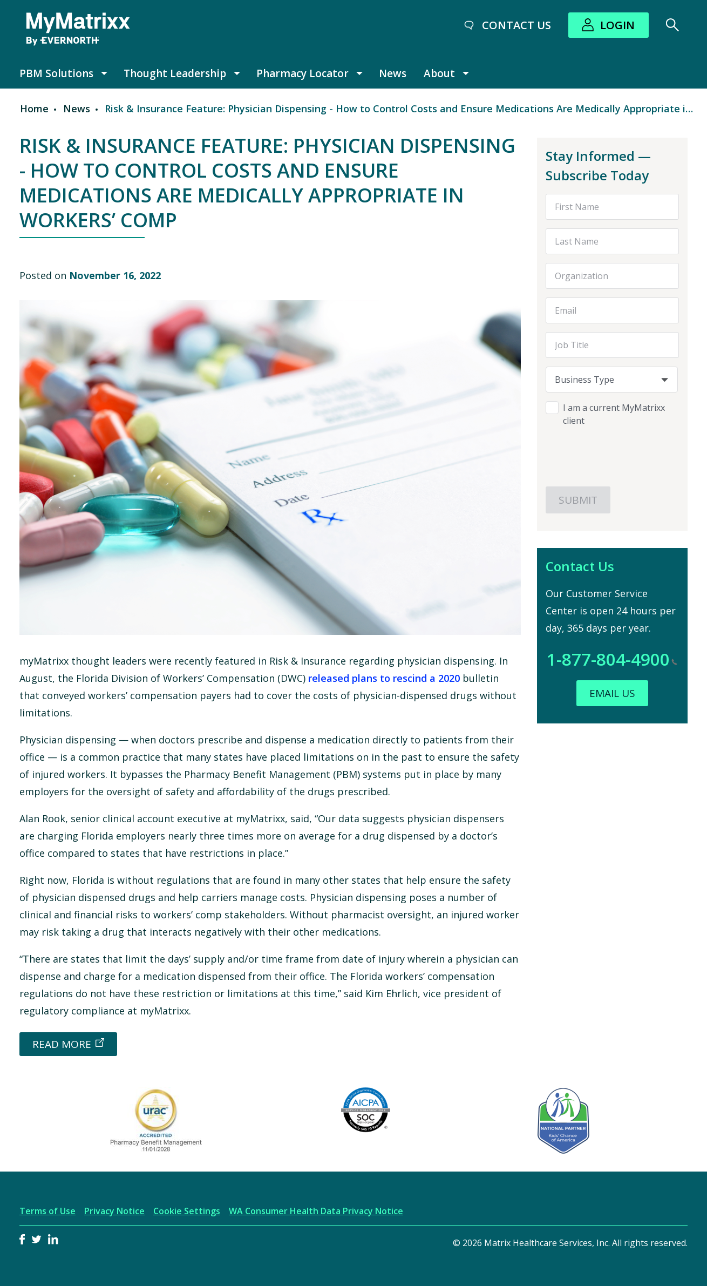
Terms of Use (47, 1211)
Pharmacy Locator (302, 73)
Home (34, 108)
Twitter (36, 1239)
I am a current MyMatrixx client (614, 414)
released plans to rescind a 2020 (385, 678)
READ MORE (61, 1044)
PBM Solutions (56, 73)
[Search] (672, 24)
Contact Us (516, 25)
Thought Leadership (175, 73)
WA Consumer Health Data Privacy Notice (316, 1211)
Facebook (22, 1239)
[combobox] (612, 379)
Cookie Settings (186, 1211)
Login (617, 25)
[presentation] (612, 453)
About (439, 73)
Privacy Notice (114, 1211)
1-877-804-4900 (612, 659)
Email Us (612, 693)
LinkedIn (53, 1239)
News (392, 73)
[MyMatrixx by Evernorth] (78, 29)
